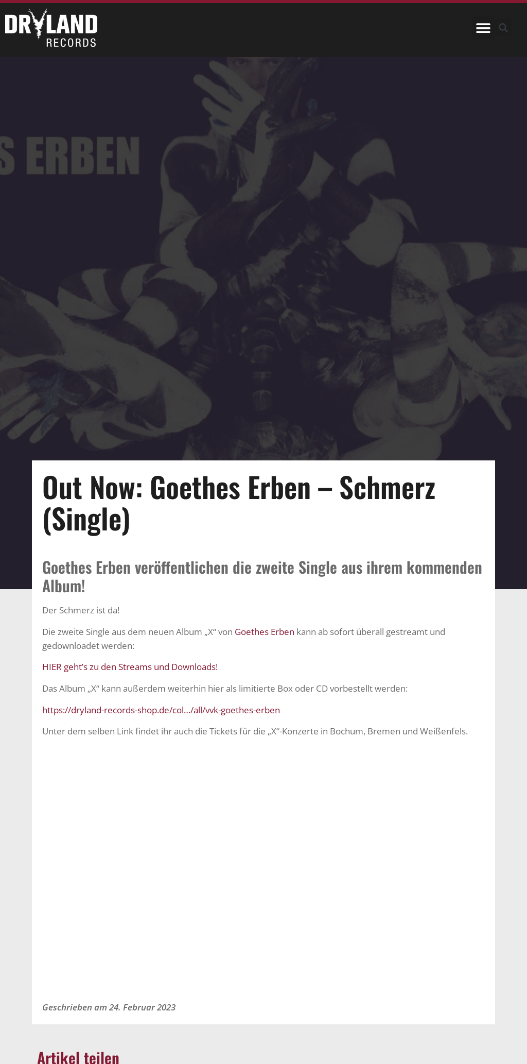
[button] (483, 27)
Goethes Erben (265, 632)
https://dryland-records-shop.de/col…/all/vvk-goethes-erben (161, 710)
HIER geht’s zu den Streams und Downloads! (130, 667)
